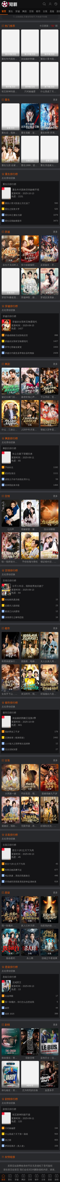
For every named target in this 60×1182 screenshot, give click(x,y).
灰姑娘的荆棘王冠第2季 (30, 59)
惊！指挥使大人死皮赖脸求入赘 (11, 561)
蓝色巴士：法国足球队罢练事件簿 (49, 1058)
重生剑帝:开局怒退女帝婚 (49, 132)
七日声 (10, 529)
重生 (10, 11)
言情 (31, 11)
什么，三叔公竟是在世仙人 (11, 429)
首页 (4, 11)
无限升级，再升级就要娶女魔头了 (30, 826)
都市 (38, 11)
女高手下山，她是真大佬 (11, 694)
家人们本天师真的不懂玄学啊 (30, 925)
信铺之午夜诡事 (49, 958)
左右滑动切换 (8, 178)
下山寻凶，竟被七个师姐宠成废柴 (49, 397)
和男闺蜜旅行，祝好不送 (11, 661)
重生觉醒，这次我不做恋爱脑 (30, 132)
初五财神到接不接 (11, 91)
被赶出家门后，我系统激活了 (11, 397)
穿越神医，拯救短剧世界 (30, 297)
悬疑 (52, 11)
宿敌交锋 (29, 1058)
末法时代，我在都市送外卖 (30, 694)
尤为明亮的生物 (30, 1090)
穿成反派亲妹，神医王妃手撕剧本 (49, 297)
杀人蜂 (30, 958)
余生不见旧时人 (10, 265)
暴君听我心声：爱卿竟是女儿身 (30, 397)
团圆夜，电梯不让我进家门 (30, 661)
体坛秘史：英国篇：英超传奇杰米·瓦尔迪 (11, 1090)
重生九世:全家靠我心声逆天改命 (11, 165)
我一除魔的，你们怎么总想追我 (11, 925)
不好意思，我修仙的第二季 (30, 793)
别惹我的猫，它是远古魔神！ (49, 925)
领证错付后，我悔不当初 (49, 561)
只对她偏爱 (30, 91)
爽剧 (24, 11)
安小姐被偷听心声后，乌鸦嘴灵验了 (30, 265)
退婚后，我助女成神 (11, 826)
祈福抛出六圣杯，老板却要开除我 (49, 694)
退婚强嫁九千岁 (49, 793)
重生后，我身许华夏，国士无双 (11, 132)
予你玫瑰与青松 (30, 561)
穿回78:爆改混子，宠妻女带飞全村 (11, 297)
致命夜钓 (10, 958)
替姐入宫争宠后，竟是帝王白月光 (49, 429)
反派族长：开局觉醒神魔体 (49, 265)
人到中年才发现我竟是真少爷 (30, 429)
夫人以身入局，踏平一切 (49, 661)
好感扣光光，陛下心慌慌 (49, 826)
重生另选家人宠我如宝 (49, 165)
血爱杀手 (49, 1090)
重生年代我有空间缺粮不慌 (11, 59)
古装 (45, 11)
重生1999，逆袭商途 (30, 165)
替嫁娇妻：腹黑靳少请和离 (30, 529)
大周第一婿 (10, 793)
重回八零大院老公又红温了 (49, 59)
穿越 (17, 11)
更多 (55, 99)
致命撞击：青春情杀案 (11, 1058)
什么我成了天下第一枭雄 (49, 91)
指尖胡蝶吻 (49, 529)
